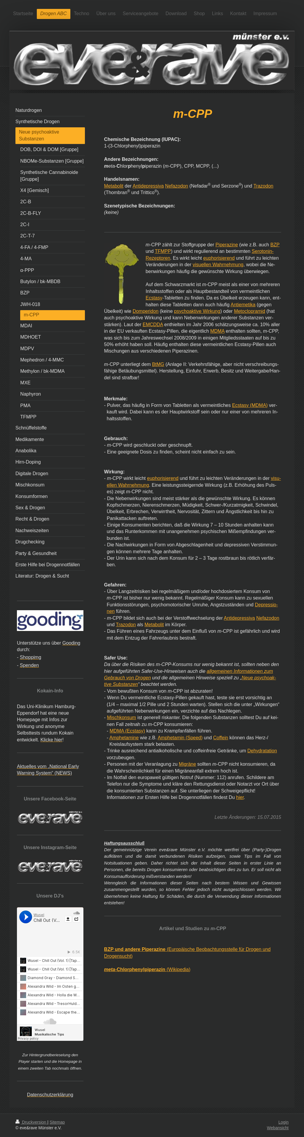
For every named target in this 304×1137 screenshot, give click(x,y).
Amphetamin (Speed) (180, 737)
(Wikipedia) (147, 969)
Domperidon (146, 311)
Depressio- (266, 604)
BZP (275, 244)
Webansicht (278, 1127)
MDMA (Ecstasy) (127, 730)
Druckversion (31, 1122)
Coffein (220, 737)
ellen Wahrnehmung (128, 485)
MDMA (217, 331)
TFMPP (163, 251)
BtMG (158, 364)
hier (240, 797)
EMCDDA (152, 324)
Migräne (187, 764)
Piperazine (227, 244)
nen (111, 611)
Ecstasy (154, 297)
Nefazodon (176, 185)
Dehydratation (262, 750)
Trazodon (263, 185)
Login (283, 1122)
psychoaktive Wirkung (197, 311)
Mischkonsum (121, 717)
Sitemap (57, 1122)
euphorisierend (219, 258)
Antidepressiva (148, 185)
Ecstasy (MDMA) (250, 405)
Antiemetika (243, 304)
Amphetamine (124, 737)
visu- (276, 478)
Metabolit (114, 185)
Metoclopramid (249, 311)
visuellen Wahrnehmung (218, 264)
